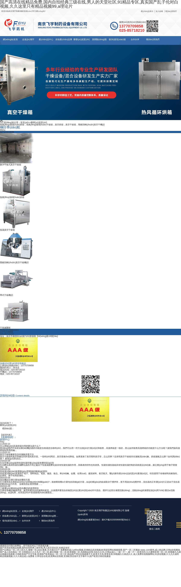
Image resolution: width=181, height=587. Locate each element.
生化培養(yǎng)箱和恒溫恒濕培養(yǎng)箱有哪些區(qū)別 (27, 463)
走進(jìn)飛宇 (28, 39)
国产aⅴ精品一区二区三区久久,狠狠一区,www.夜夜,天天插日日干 (30, 550)
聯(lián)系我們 (171, 11)
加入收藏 (159, 11)
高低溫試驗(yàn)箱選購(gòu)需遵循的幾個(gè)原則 (23, 471)
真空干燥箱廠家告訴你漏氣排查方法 (17, 454)
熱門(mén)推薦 (7, 132)
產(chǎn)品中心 (46, 39)
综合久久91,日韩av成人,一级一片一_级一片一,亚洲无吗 (120, 552)
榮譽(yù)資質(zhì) (81, 39)
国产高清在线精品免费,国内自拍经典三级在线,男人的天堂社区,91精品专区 (35, 548)
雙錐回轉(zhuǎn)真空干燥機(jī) (14, 262)
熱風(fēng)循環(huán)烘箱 (12, 197)
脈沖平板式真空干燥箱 (10, 164)
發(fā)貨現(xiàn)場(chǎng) (11, 520)
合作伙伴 (135, 39)
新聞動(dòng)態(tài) (50, 516)
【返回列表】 (6, 435)
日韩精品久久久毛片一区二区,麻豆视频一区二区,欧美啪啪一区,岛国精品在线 (57, 552)
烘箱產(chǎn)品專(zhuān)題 (11, 516)
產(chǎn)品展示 (147, 11)
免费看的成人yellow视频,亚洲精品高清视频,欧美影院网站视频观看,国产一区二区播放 (100, 550)
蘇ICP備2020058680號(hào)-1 (116, 519)
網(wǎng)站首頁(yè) (11, 511)
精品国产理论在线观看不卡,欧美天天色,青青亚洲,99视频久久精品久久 (100, 554)
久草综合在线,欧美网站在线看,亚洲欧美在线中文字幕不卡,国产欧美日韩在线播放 (73, 556)
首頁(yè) (24, 122)
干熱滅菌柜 (5, 327)
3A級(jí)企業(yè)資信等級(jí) (13, 363)
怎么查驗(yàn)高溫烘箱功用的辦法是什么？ (20, 446)
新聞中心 (5, 439)
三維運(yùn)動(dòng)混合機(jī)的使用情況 (19, 488)
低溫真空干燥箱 (7, 230)
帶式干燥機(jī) (6, 295)
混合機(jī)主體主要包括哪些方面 (15, 480)
